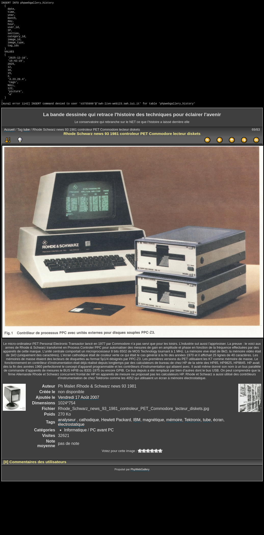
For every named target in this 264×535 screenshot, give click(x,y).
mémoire (174, 437)
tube (26, 147)
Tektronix (192, 437)
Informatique (75, 447)
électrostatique (71, 442)
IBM (136, 437)
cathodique (89, 437)
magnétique (153, 437)
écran (218, 437)
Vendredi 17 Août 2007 (78, 415)
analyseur (67, 437)
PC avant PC (102, 447)
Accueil (9, 147)
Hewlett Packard (116, 437)
